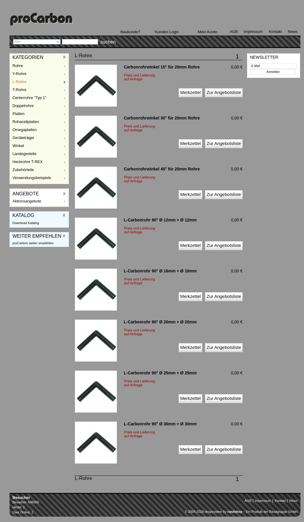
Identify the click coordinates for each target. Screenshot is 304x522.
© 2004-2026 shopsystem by (213, 511)
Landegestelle (24, 153)
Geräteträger (23, 137)
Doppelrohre (23, 105)
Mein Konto (207, 32)
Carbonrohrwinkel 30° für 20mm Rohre (162, 118)
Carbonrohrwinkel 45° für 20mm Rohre (162, 169)
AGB (234, 31)
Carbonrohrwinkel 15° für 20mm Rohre (162, 67)
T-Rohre (19, 89)
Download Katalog (25, 223)
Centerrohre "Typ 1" (29, 97)
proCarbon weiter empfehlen (33, 243)
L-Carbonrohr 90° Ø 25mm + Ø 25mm (160, 373)
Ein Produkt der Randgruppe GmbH (271, 511)
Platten (18, 113)
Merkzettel (190, 92)
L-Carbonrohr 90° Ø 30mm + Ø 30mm (160, 424)
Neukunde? (130, 32)
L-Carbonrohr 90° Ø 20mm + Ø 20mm (160, 322)
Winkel (18, 145)
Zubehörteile (23, 169)
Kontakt (275, 31)
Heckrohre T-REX (27, 161)
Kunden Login (167, 32)
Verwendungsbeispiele (31, 177)
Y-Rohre (19, 73)
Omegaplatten (24, 129)
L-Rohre (19, 81)
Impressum (253, 31)
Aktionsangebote (26, 201)
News (292, 31)
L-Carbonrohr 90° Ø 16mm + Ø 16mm (160, 271)
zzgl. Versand (235, 73)
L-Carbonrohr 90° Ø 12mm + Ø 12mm (160, 220)
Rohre (17, 65)
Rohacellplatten (25, 121)
